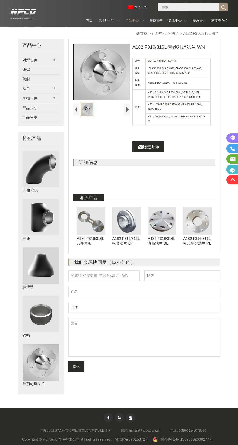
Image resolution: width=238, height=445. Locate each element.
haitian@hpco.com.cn (144, 430)
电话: (174, 430)
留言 (144, 337)
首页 (143, 33)
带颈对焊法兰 (34, 384)
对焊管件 (30, 60)
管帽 (26, 335)
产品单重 (30, 117)
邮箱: (124, 430)
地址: (44, 430)
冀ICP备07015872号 (132, 439)
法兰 (175, 33)
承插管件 (30, 98)
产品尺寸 (30, 108)
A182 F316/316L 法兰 (201, 33)
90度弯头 (30, 190)
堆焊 (26, 70)
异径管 (28, 287)
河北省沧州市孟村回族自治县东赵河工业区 (80, 430)
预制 (26, 79)
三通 (26, 239)
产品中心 (159, 33)
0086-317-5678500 (192, 430)
